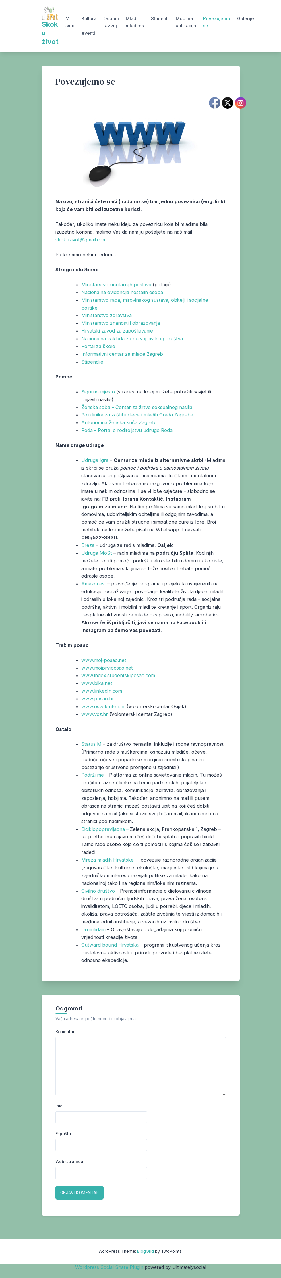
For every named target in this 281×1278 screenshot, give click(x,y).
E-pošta (63, 1133)
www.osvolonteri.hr (103, 706)
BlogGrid (145, 1251)
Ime (59, 1105)
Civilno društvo (98, 891)
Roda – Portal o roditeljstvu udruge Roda (127, 430)
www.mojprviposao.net (107, 668)
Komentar (65, 1031)
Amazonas (92, 584)
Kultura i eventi (89, 26)
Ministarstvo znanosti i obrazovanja (120, 323)
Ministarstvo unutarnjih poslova (116, 284)
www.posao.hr (97, 699)
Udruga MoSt (96, 553)
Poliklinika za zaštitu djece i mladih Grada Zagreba (137, 415)
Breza (87, 545)
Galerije (245, 18)
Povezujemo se (216, 22)
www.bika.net (96, 683)
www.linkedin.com (101, 691)
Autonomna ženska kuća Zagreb (118, 422)
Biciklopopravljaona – (105, 829)
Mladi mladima (135, 22)
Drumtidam (93, 929)
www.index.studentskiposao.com (118, 675)
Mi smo (70, 22)
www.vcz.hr (94, 714)
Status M (91, 744)
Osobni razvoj (111, 22)
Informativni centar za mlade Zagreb (122, 354)
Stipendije (92, 362)
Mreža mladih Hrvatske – (110, 860)
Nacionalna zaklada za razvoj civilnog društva (132, 338)
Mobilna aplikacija (186, 22)
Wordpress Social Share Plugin (110, 1267)
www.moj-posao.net (103, 660)
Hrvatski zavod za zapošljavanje (117, 331)
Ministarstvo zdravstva (106, 315)
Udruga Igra (94, 460)
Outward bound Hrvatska (110, 945)
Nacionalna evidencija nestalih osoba (122, 292)
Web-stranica (69, 1161)
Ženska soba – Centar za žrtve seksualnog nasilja (136, 407)
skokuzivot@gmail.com (80, 240)
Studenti (160, 18)
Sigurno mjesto (98, 392)
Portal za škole (98, 346)
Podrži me (92, 775)
